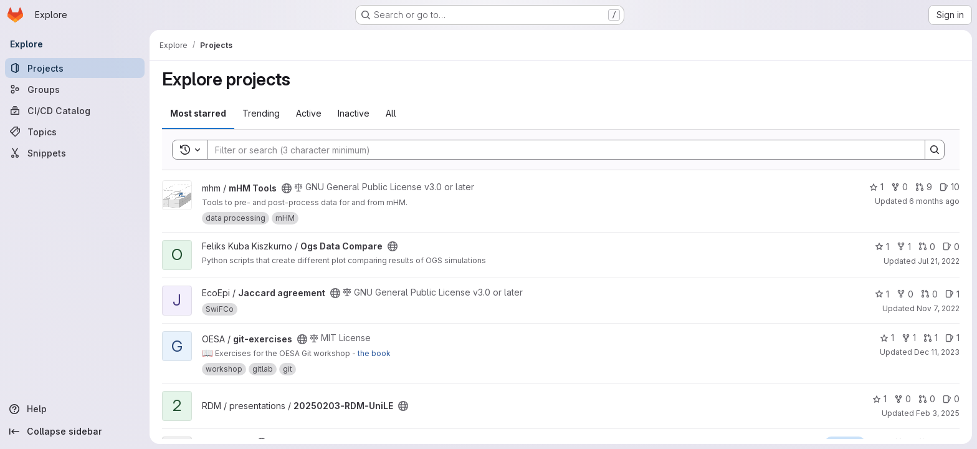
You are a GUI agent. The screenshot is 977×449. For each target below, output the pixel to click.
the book (374, 353)
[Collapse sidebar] (75, 432)
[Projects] (75, 68)
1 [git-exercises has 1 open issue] (952, 337)
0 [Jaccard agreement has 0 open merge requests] (929, 294)
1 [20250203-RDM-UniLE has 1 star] (879, 398)
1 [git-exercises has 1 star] (887, 337)
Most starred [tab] (198, 113)
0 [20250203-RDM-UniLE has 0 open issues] (951, 398)
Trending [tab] (261, 113)
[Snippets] (75, 153)
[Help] (75, 409)
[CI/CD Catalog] (75, 110)
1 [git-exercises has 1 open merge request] (930, 337)
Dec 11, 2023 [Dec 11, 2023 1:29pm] (937, 352)
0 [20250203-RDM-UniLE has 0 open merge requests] (926, 398)
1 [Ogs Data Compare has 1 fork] (904, 246)
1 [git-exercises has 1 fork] (909, 337)
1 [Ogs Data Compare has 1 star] (882, 246)
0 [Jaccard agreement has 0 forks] (905, 294)
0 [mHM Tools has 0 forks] (899, 186)
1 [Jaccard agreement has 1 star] (882, 294)
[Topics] (75, 132)
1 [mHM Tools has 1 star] (876, 186)
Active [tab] (309, 113)
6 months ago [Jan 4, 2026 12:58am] (934, 201)
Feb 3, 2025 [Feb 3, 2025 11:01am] (938, 413)
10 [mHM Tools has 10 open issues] (950, 186)
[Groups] (75, 89)
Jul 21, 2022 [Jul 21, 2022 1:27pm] (939, 261)
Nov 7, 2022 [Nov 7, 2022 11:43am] (938, 308)
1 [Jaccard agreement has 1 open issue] (952, 294)
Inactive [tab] (353, 113)
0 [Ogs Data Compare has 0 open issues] (951, 246)
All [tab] (391, 113)
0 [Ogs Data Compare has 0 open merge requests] (926, 246)
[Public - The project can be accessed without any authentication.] (287, 188)
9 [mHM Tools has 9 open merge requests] (923, 186)
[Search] (560, 149)
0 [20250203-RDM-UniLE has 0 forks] (902, 398)
